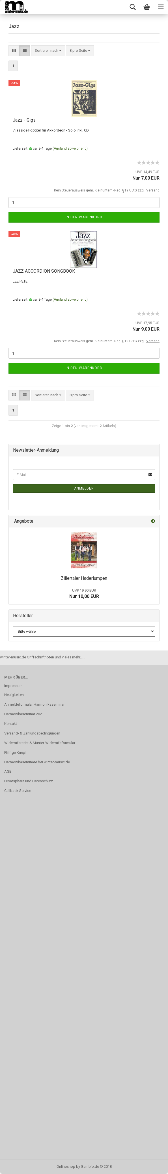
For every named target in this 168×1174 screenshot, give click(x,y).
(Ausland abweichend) (70, 148)
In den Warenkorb (84, 217)
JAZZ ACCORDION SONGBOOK (44, 271)
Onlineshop (66, 1166)
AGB (8, 771)
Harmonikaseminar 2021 (24, 714)
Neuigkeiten (14, 695)
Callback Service (17, 791)
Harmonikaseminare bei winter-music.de (37, 762)
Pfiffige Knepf (15, 752)
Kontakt (10, 723)
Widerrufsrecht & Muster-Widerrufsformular (39, 743)
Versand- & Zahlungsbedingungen (32, 733)
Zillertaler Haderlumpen (84, 578)
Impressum (13, 686)
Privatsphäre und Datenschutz (28, 781)
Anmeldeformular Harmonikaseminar (34, 704)
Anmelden (84, 488)
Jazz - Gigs (24, 120)
